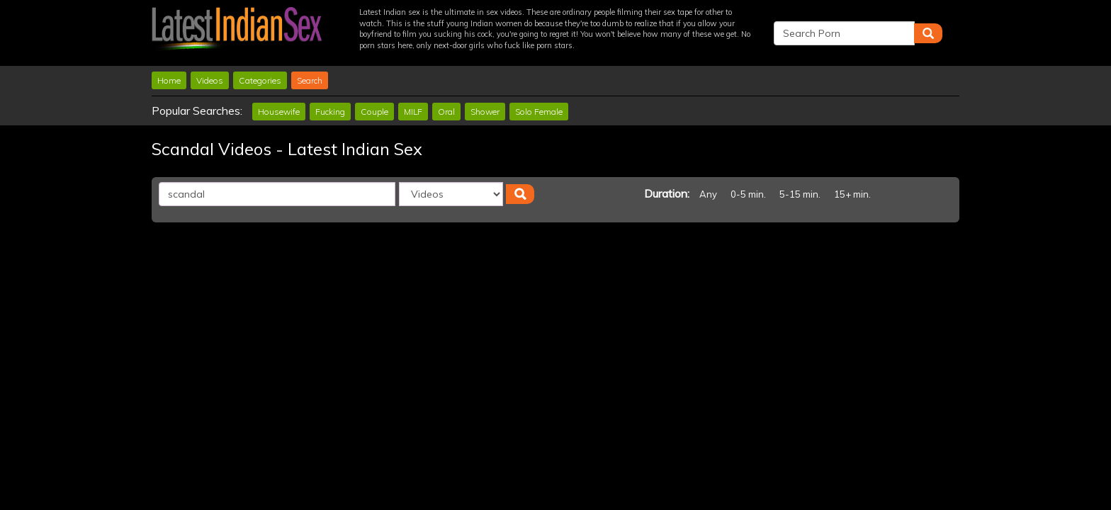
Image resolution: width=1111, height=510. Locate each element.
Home (169, 80)
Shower (485, 111)
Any (708, 194)
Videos (209, 80)
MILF (413, 111)
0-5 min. (748, 194)
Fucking (330, 111)
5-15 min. (799, 194)
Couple (374, 111)
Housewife (279, 111)
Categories (260, 80)
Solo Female (539, 111)
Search (309, 80)
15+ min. (852, 194)
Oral (446, 111)
